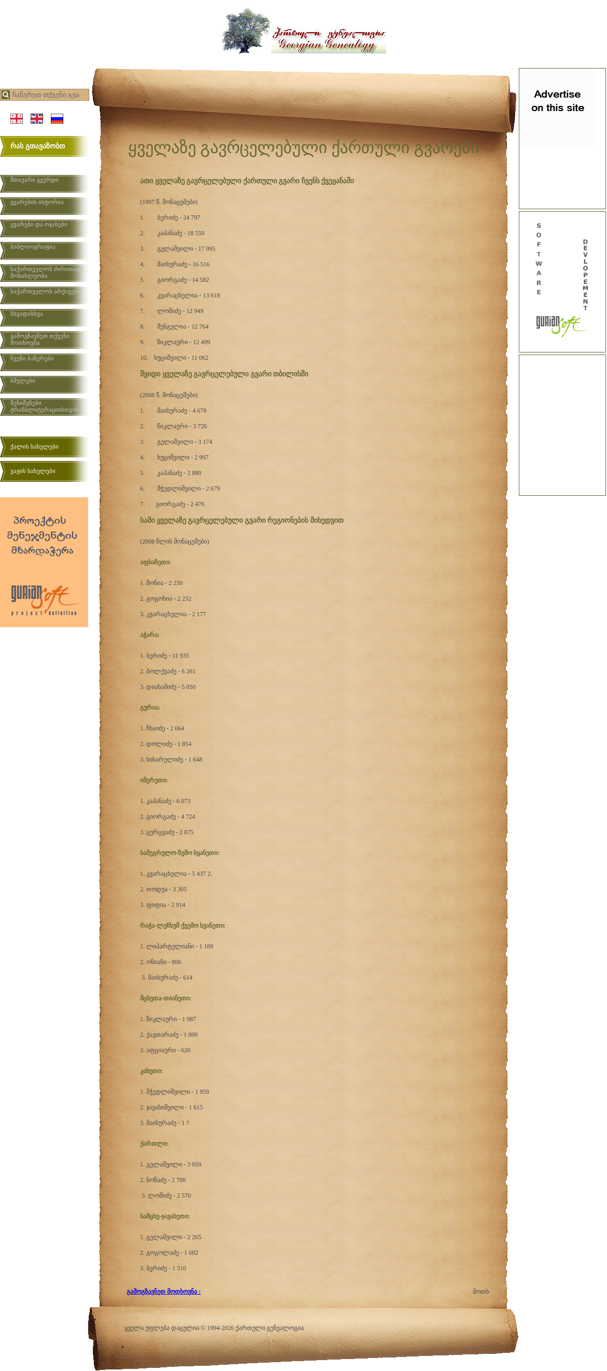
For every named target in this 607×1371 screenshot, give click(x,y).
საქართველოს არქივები (45, 291)
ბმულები (22, 380)
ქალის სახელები (34, 446)
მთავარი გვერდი (34, 180)
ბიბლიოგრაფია (33, 246)
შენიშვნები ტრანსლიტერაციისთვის (44, 406)
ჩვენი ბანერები (32, 358)
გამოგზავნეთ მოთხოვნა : (164, 1291)
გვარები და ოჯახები (38, 224)
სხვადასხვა (26, 313)
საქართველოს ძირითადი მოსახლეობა (47, 272)
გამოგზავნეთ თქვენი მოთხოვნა (40, 339)
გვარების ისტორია (37, 202)
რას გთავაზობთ (37, 146)
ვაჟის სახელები (33, 471)
